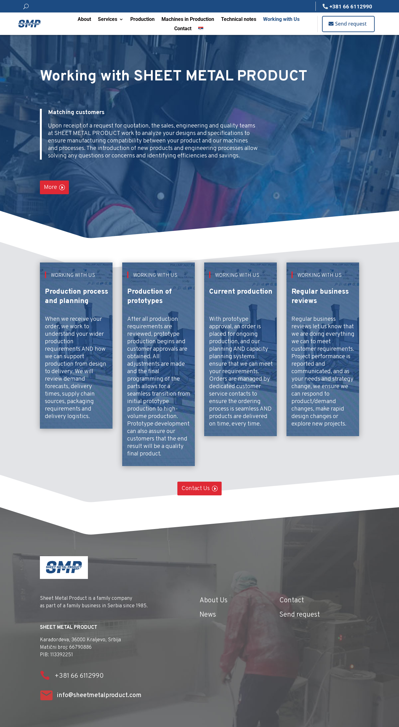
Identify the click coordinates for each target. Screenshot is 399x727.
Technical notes (238, 19)
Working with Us (281, 19)
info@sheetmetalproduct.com (99, 695)
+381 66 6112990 (350, 6)
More (50, 187)
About (84, 19)
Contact (182, 28)
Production (142, 19)
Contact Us (195, 488)
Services (107, 19)
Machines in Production (187, 19)
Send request (351, 23)
